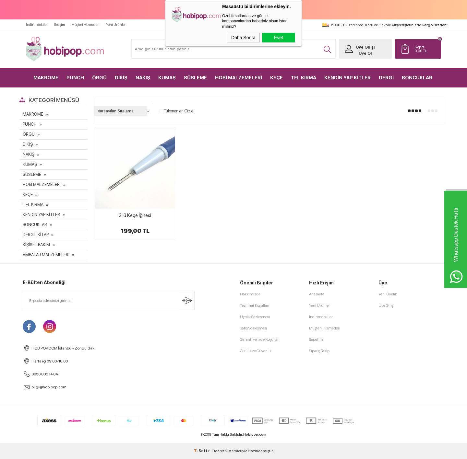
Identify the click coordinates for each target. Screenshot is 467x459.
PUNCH (75, 78)
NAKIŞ (143, 78)
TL (426, 49)
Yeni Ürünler (116, 25)
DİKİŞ (121, 78)
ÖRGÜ (99, 78)
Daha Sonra (243, 37)
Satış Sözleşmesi (253, 328)
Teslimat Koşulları (254, 305)
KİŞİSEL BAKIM (36, 244)
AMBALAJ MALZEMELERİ (46, 254)
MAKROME (45, 78)
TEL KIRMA (303, 78)
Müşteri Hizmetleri (85, 25)
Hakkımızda (250, 294)
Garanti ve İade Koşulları (260, 339)
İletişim (59, 25)
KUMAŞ (167, 78)
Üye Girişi (365, 47)
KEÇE (276, 78)
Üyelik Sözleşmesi (255, 317)
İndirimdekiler (37, 25)
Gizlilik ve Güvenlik (255, 351)
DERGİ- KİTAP (36, 234)
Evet (278, 37)
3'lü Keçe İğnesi (135, 215)
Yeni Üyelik (387, 294)
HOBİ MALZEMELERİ (238, 78)
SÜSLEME (195, 78)
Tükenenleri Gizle (176, 111)
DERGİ (386, 78)
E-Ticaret (216, 451)
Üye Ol (365, 53)
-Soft (201, 451)
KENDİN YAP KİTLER (347, 78)
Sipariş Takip (319, 351)
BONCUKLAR (417, 78)
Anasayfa (316, 294)
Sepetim (316, 339)
